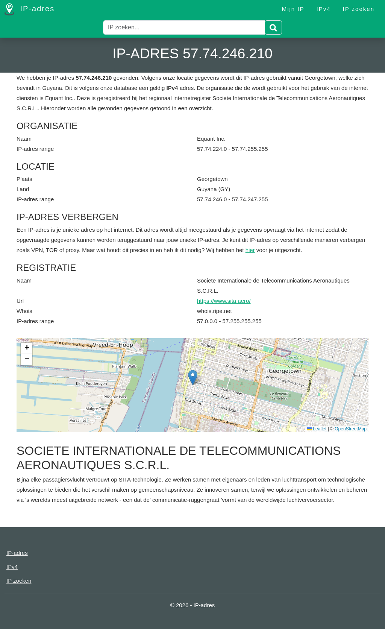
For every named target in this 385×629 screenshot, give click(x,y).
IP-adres (30, 9)
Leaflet (316, 428)
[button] (192, 377)
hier (250, 250)
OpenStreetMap (351, 428)
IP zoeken (358, 9)
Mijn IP (293, 9)
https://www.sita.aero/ (224, 301)
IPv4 (324, 9)
